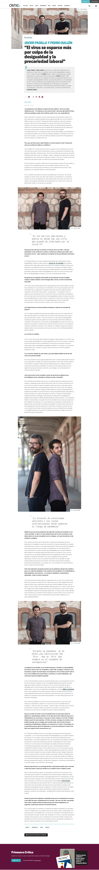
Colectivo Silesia (32, 90)
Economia (68, 5)
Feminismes (44, 5)
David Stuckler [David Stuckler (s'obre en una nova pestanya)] (66, 781)
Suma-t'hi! (15, 860)
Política (26, 5)
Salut (41, 827)
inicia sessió (38, 860)
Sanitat (47, 827)
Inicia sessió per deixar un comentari (36, 835)
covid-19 (27, 827)
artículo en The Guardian (56, 263)
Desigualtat (35, 827)
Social (32, 5)
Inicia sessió (95, 1)
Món (50, 5)
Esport (55, 5)
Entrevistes (28, 37)
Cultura (61, 5)
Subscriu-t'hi (85, 1)
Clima (37, 5)
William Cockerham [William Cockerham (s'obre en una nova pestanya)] (68, 689)
